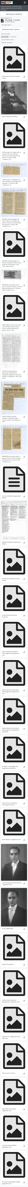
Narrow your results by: (14, 14)
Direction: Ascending (7, 42)
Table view (12, 36)
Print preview (6, 34)
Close (10, 18)
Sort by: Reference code (8, 39)
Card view (5, 36)
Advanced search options (11, 29)
